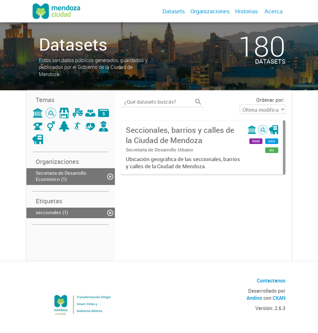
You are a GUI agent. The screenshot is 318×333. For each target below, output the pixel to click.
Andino (254, 298)
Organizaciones (209, 11)
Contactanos (271, 280)
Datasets (173, 11)
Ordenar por (269, 100)
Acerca (274, 11)
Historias (246, 11)
